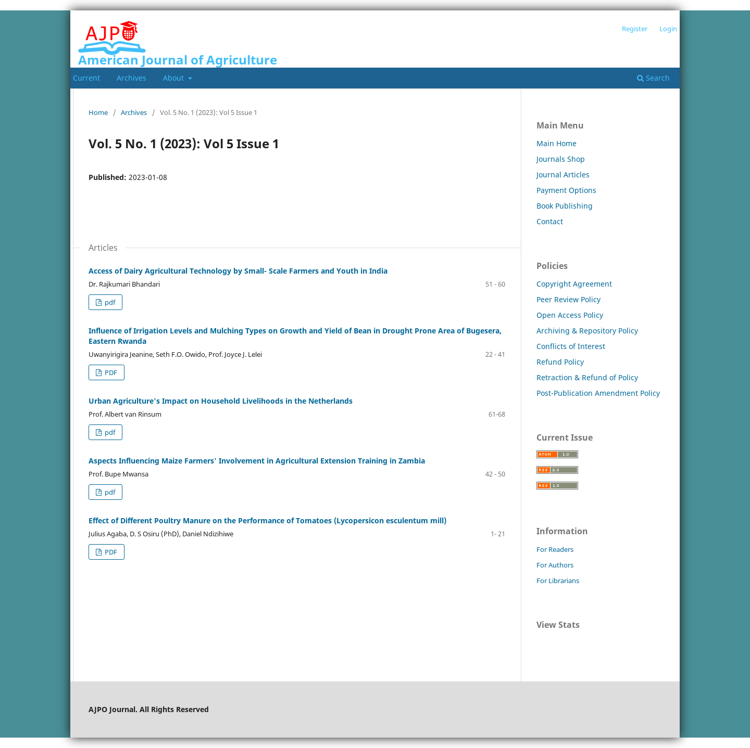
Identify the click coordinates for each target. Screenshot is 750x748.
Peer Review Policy (568, 299)
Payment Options (566, 190)
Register (634, 28)
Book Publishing (564, 206)
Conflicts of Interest (570, 346)
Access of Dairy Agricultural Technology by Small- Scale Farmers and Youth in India (238, 271)
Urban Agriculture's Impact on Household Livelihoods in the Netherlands (221, 401)
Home (98, 112)
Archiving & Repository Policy (587, 331)
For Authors (554, 565)
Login (668, 28)
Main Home (556, 143)
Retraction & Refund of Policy (587, 377)
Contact (549, 221)
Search (653, 78)
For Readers (554, 549)
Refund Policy (560, 362)
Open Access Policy (569, 315)
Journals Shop (560, 159)
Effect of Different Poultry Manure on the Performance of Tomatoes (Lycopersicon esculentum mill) (267, 520)
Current (86, 78)
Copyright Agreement (574, 284)
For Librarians (557, 580)
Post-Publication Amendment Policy (598, 393)
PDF (110, 372)
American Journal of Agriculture (177, 59)
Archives (131, 78)
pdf (109, 302)
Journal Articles (563, 174)
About (174, 78)
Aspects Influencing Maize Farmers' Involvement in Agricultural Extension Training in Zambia (257, 461)
